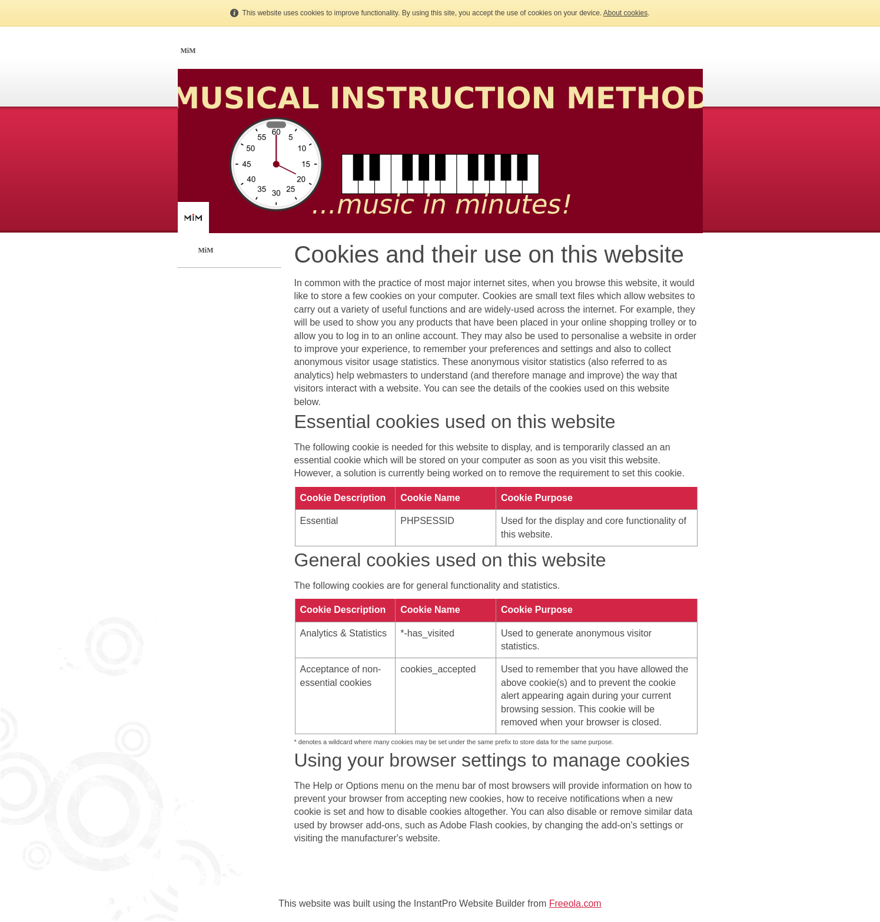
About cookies (625, 13)
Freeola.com (575, 903)
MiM (188, 51)
